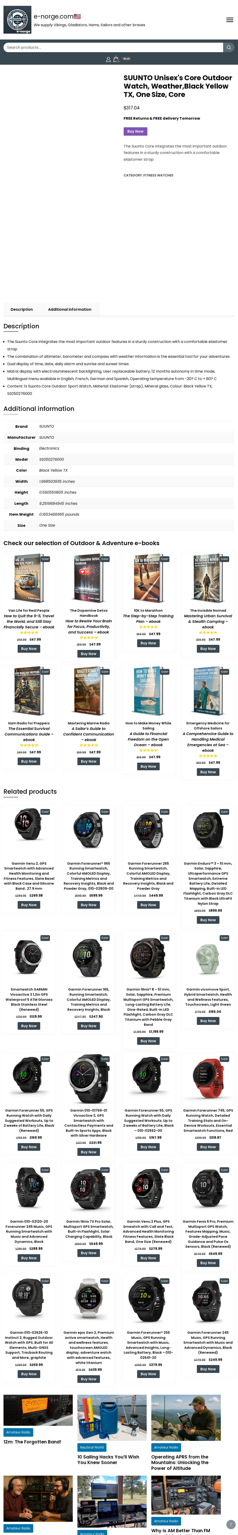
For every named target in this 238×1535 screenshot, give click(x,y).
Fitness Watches (158, 175)
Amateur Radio (18, 1432)
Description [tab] (22, 309)
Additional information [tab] (69, 309)
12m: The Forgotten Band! (32, 1442)
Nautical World (92, 1447)
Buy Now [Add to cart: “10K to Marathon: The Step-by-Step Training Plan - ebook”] (148, 643)
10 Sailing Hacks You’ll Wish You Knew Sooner (108, 1460)
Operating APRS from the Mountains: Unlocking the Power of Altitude (179, 1462)
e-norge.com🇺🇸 (57, 16)
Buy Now (135, 131)
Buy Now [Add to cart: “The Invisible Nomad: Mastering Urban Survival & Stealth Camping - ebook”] (208, 648)
